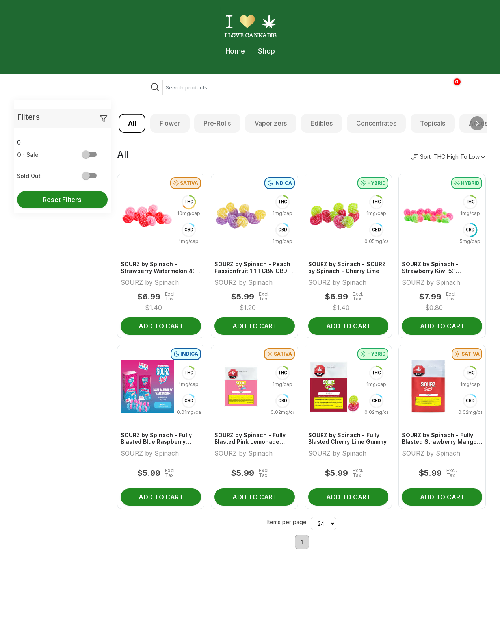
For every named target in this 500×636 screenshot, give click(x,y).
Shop (266, 51)
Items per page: (287, 522)
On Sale (28, 154)
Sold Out (29, 175)
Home (235, 51)
